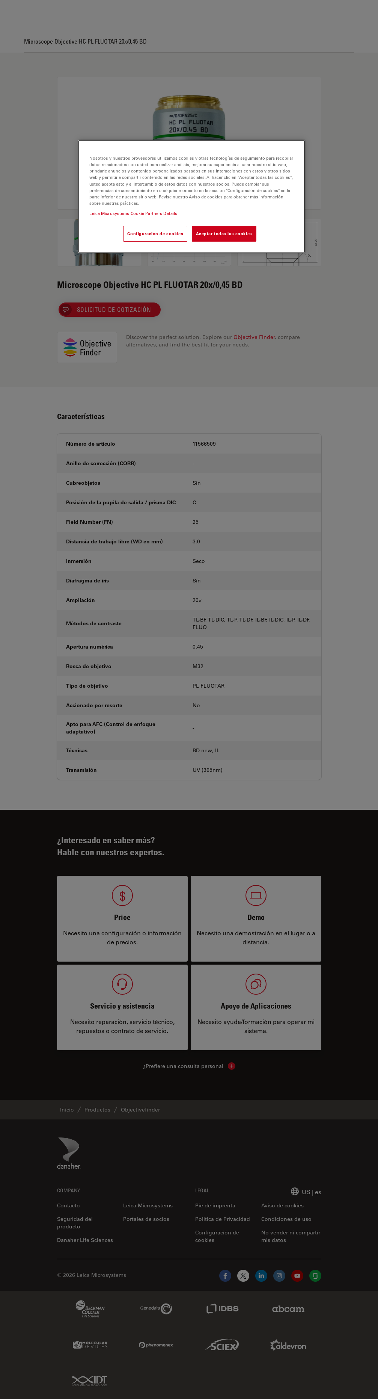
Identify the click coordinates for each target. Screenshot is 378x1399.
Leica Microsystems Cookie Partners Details (133, 213)
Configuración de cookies (155, 233)
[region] (191, 196)
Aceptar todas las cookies (224, 233)
